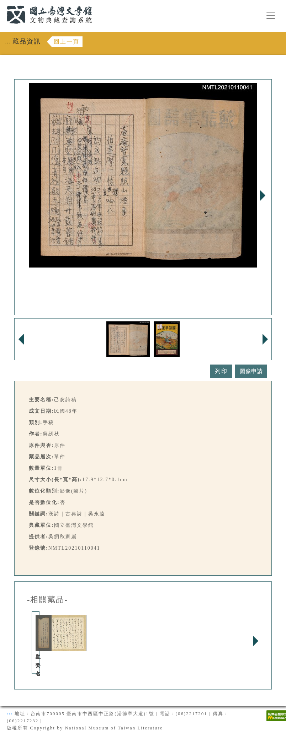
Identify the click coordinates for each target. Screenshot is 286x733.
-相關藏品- (47, 599)
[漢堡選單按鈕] (270, 15)
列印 (221, 371)
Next (262, 195)
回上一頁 (66, 42)
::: (2, 4)
